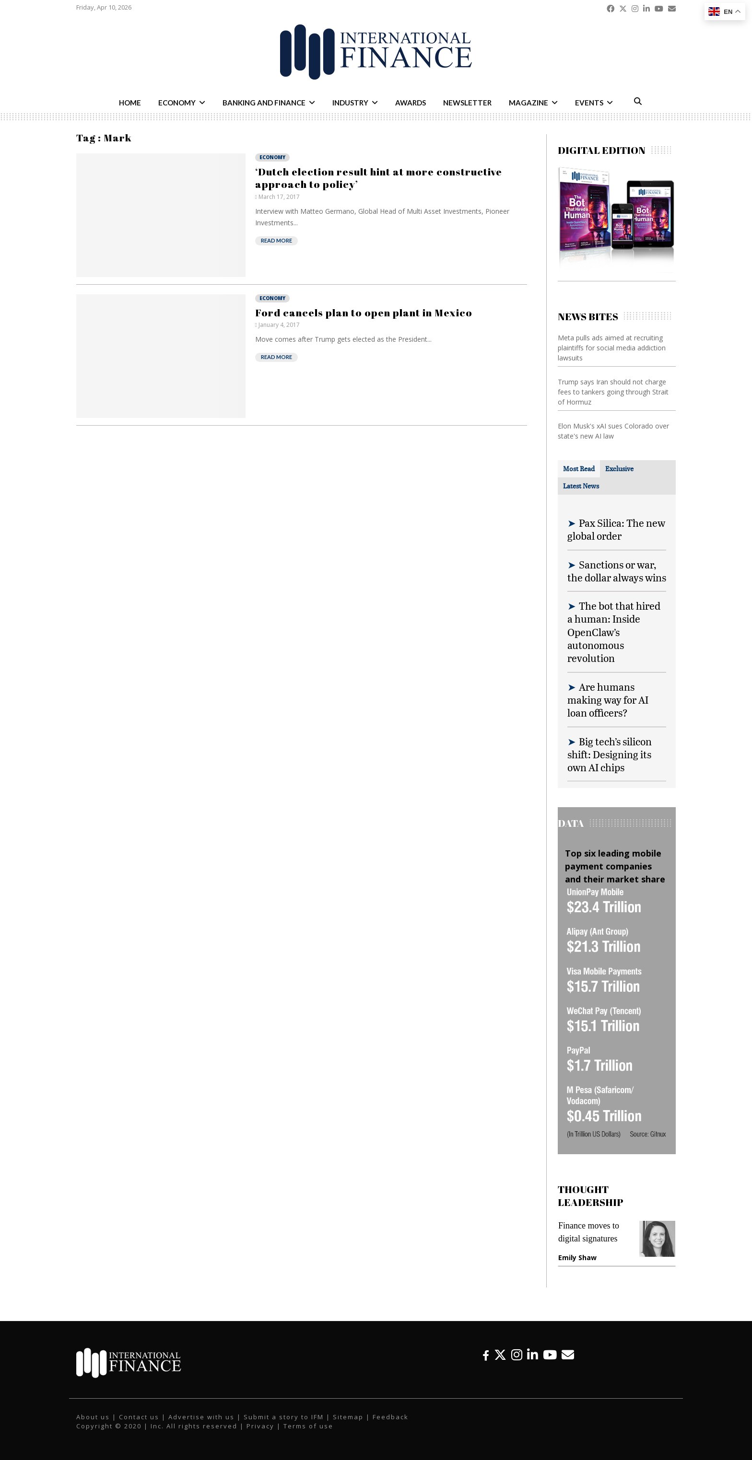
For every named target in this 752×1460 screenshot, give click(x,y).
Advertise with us (201, 1417)
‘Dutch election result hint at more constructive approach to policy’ (378, 178)
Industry (350, 102)
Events (589, 102)
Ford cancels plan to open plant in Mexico (363, 312)
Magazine (528, 102)
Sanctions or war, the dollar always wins (616, 570)
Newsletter (467, 102)
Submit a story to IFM (284, 1417)
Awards (410, 102)
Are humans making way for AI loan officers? (607, 700)
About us (93, 1417)
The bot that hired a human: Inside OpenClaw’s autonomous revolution (613, 632)
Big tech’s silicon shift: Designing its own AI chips (609, 754)
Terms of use (308, 1426)
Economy (177, 102)
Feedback (391, 1417)
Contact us (139, 1417)
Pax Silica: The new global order (616, 529)
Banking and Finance (264, 102)
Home (130, 102)
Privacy (260, 1426)
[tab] (579, 468)
